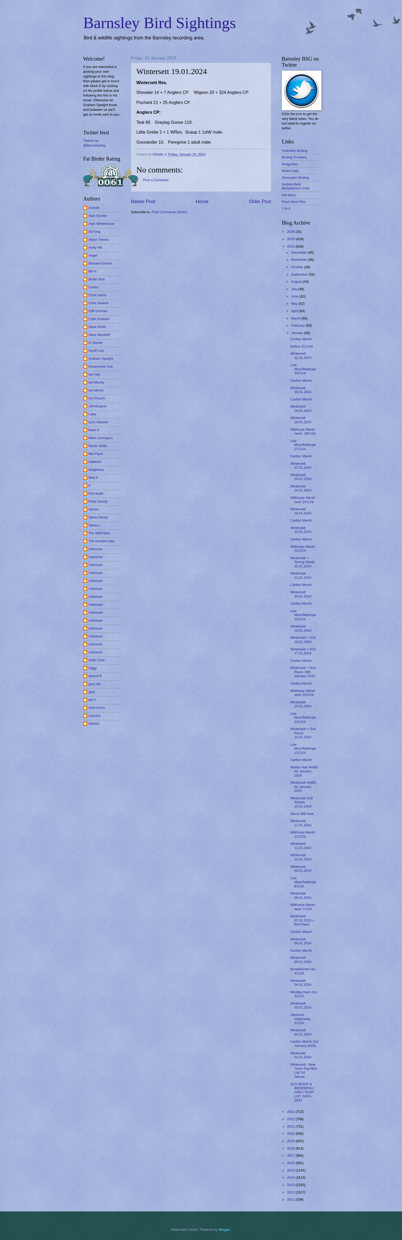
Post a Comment (155, 180)
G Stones (95, 343)
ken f (92, 700)
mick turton (96, 708)
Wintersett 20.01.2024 (300, 594)
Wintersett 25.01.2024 (300, 488)
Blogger (224, 1230)
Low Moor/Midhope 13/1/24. (303, 748)
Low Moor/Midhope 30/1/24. (303, 369)
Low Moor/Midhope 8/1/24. (303, 882)
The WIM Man (99, 533)
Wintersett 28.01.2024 (300, 420)
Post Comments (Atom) (169, 212)
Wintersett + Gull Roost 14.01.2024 (303, 733)
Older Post (260, 201)
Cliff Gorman (98, 311)
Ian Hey (94, 374)
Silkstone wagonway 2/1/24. (300, 1019)
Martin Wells (97, 446)
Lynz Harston (98, 422)
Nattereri (94, 462)
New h (93, 478)
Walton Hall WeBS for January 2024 (304, 771)
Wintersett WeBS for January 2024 (303, 787)
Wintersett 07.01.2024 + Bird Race (302, 920)
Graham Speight (100, 359)
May (294, 304)
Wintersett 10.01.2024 (300, 857)
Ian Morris (96, 390)
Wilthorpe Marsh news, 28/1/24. (303, 431)
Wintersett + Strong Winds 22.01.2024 (302, 562)
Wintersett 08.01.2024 (300, 895)
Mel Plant (95, 454)
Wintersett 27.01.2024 (300, 465)
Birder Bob (96, 279)
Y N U (286, 209)
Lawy (92, 414)
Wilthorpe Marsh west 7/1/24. (302, 907)
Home (202, 201)
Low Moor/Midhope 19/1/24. (303, 615)
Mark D (94, 430)
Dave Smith (97, 327)
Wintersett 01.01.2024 (300, 1055)
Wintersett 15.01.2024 (300, 704)
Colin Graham (98, 319)
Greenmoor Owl (100, 366)
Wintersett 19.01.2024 (300, 628)
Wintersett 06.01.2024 (300, 941)
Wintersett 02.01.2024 (300, 1032)
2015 (291, 1170)
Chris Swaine (98, 303)
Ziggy (92, 668)
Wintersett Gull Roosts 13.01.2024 (301, 802)
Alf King (94, 232)
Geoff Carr (96, 351)
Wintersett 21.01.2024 (300, 575)
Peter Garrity (98, 501)
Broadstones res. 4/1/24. (303, 971)
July (294, 289)
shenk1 (94, 724)
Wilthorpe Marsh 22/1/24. (302, 549)
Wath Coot (96, 660)
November (299, 260)
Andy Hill (95, 247)
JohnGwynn (97, 406)
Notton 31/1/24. (302, 346)
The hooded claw (101, 541)
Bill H (92, 271)
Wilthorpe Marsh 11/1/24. (302, 834)
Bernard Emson (100, 263)
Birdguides (290, 164)
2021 (291, 1126)
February (298, 325)
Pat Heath (96, 493)
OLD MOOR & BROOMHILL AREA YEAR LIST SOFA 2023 (302, 1092)
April (295, 311)
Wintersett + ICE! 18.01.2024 (303, 640)
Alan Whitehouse (101, 224)
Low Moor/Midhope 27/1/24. (303, 445)
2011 (291, 1199)
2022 (291, 1119)
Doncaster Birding (295, 178)
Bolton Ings (290, 171)
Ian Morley (96, 382)
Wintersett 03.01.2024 (300, 1005)
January (297, 333)
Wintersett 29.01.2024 (300, 408)
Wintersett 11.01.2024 (300, 846)
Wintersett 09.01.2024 (300, 869)
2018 (291, 1148)
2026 (291, 232)
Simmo (93, 509)
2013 (291, 1185)
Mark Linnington (100, 438)
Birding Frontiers (294, 157)
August (297, 282)
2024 (291, 246)
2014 (291, 1177)
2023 (291, 1112)
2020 (291, 1134)
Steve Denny (98, 517)
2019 (291, 1141)
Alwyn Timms (98, 239)
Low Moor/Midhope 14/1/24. (303, 718)
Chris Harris (97, 295)
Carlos (93, 287)
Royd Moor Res (293, 202)
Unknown (95, 549)
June (295, 296)
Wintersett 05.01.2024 (300, 960)
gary (91, 692)
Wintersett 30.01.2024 (300, 390)
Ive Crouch (96, 398)
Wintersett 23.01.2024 (300, 530)
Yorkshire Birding (294, 151)
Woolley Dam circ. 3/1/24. (304, 994)
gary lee (94, 684)
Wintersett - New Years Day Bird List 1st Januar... (303, 1071)
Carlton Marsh (301, 339)
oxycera (94, 716)
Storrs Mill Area (301, 814)
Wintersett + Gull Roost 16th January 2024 (303, 672)
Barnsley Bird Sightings (159, 22)
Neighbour (96, 470)
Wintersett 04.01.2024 (300, 983)
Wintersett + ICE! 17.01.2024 (303, 651)
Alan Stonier (97, 216)
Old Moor (289, 195)
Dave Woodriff (99, 335)
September (300, 274)
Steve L (94, 525)
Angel (92, 255)
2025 (291, 239)
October (297, 267)
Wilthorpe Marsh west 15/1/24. (302, 693)
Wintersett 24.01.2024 (300, 511)
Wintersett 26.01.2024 (300, 477)
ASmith (94, 208)
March (296, 318)
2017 (291, 1155)
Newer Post (143, 201)
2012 (291, 1192)
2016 (291, 1163)
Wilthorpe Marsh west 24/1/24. (302, 500)
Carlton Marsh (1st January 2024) (304, 1043)
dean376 (95, 676)
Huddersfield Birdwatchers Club (295, 186)
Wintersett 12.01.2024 (300, 823)
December (299, 252)
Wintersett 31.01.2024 (300, 355)
